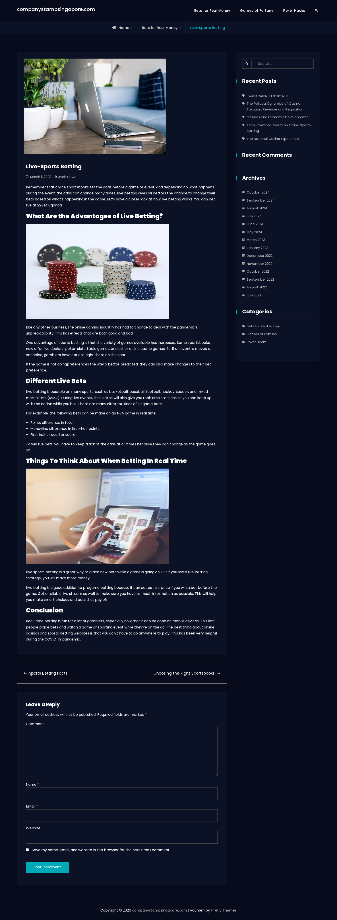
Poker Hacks (294, 10)
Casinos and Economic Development (277, 117)
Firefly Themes (224, 912)
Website (33, 828)
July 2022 (254, 295)
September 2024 (261, 200)
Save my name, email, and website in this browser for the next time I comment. (101, 850)
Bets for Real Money (212, 10)
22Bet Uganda (49, 205)
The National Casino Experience (273, 138)
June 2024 (255, 224)
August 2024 (257, 208)
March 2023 (256, 240)
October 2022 (258, 271)
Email (32, 807)
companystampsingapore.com (56, 9)
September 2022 (260, 279)
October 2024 (258, 192)
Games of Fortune (256, 10)
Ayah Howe (67, 176)
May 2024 (254, 232)
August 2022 (257, 287)
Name (32, 784)
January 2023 (257, 247)
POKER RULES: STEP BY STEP (268, 95)
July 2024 (254, 216)
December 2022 (260, 255)
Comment (35, 723)
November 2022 (259, 263)
